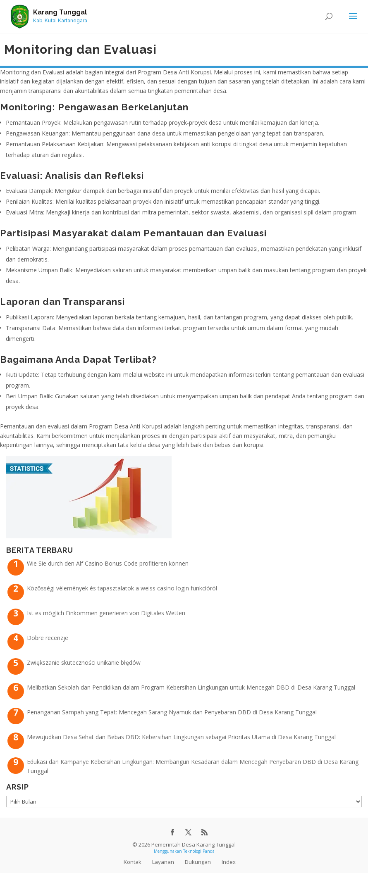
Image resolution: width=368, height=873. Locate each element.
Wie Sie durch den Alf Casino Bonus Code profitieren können (108, 563)
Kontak (132, 862)
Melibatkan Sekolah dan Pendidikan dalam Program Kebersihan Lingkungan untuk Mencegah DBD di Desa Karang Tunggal (191, 687)
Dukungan (198, 862)
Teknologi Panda (199, 851)
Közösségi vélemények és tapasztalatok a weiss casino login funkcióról (122, 588)
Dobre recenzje (47, 638)
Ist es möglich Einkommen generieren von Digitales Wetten (106, 613)
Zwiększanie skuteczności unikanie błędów (84, 662)
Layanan (163, 862)
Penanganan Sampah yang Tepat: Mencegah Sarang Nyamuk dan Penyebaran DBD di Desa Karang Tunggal (172, 712)
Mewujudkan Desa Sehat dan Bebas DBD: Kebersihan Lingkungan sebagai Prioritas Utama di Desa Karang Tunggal (181, 737)
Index (229, 862)
